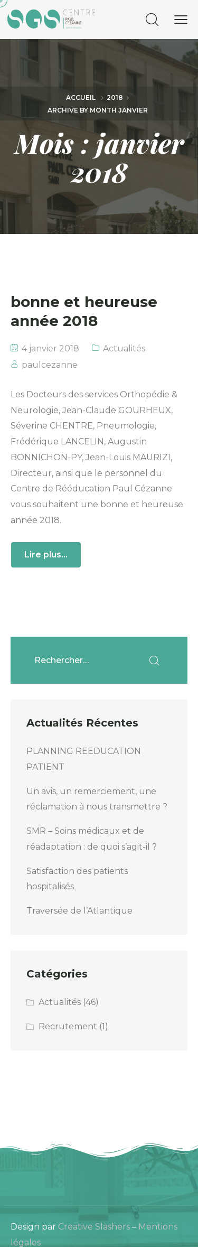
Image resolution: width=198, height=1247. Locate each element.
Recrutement (68, 1026)
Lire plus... (46, 555)
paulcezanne (50, 365)
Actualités (124, 348)
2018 (115, 97)
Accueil (81, 97)
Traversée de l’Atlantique (79, 911)
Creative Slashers (94, 1227)
